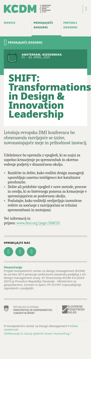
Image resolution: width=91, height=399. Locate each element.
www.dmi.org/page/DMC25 (38, 223)
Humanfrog (62, 333)
